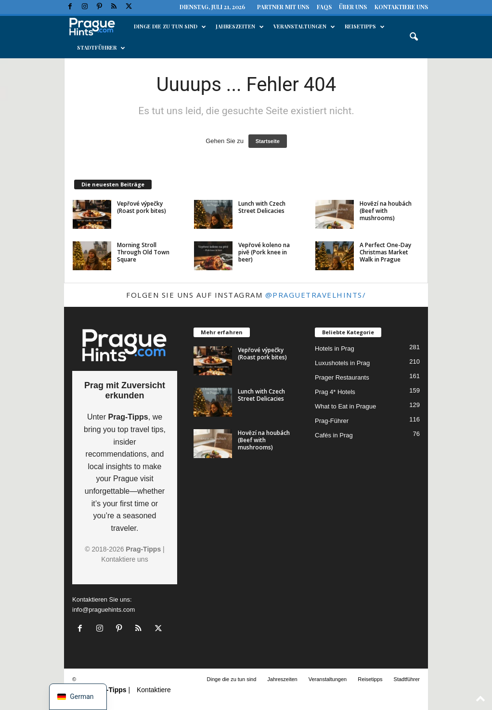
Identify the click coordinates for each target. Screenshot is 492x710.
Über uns (353, 7)
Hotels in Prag (334, 348)
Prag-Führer (332, 420)
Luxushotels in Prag (342, 363)
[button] (413, 37)
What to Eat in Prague (345, 406)
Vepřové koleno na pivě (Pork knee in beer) (264, 252)
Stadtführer (101, 47)
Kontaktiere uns (401, 7)
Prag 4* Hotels (335, 391)
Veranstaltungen (304, 26)
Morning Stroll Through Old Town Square (143, 252)
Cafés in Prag (334, 435)
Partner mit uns (283, 7)
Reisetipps (365, 26)
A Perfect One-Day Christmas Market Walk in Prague (385, 252)
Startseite (268, 141)
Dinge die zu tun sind (170, 26)
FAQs (324, 7)
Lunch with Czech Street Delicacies (261, 207)
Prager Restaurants (342, 377)
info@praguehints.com (103, 609)
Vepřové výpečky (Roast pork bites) (141, 207)
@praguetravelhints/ (315, 295)
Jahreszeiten (240, 26)
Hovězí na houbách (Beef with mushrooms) (386, 210)
